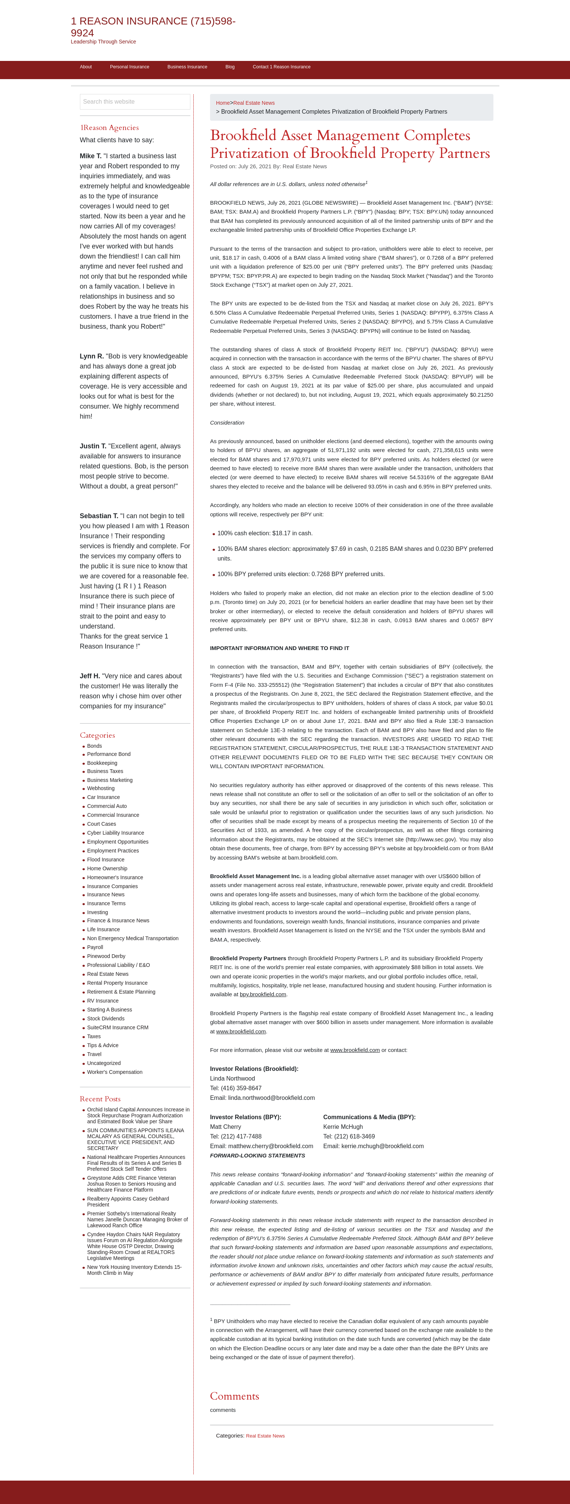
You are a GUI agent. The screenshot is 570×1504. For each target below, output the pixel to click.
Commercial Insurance (117, 817)
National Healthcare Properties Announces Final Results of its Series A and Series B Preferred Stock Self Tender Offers (136, 1180)
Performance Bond (112, 756)
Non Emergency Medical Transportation (119, 944)
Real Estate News (268, 1438)
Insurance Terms (109, 906)
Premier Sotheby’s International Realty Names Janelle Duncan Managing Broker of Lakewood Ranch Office (138, 1240)
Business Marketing (113, 782)
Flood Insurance (108, 862)
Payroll (96, 955)
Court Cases (103, 826)
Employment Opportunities (122, 844)
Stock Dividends (108, 1027)
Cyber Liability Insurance (119, 835)
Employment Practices (116, 853)
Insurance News (108, 897)
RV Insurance (105, 1009)
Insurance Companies (116, 889)
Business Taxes (108, 773)
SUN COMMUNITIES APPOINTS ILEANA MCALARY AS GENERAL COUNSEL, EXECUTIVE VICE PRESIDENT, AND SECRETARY (132, 1153)
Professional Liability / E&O (123, 973)
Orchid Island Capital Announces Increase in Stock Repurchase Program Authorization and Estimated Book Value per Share (136, 1127)
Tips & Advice (105, 1053)
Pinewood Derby (109, 964)
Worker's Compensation (119, 1080)
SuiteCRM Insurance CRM (122, 1036)
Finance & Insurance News (122, 923)
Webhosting (103, 790)
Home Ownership (110, 871)
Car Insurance (106, 799)
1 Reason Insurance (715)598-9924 (138, 27)
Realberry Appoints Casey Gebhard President (134, 1222)
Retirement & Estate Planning (126, 1000)
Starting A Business (113, 1018)
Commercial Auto (110, 808)
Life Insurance (106, 932)
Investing (99, 915)
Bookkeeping (104, 765)
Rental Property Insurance (122, 991)
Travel (95, 1062)
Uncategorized (106, 1071)
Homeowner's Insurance (119, 880)
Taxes (95, 1045)
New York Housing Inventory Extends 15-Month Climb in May (136, 1296)
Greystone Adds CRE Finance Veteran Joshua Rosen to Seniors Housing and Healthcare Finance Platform (138, 1204)
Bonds (95, 748)
